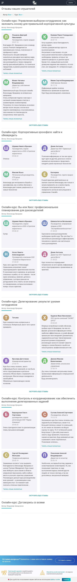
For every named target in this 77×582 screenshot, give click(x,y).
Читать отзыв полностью (12, 73)
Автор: (7, 15)
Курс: (19, 15)
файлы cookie (55, 579)
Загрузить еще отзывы (38, 125)
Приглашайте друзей (14, 571)
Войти (71, 3)
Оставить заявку (64, 560)
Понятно (66, 579)
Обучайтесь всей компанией (55, 572)
